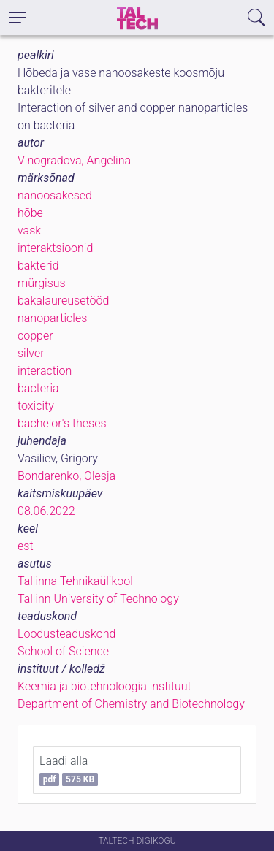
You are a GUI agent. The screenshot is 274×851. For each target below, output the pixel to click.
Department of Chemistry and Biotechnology (131, 704)
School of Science (63, 651)
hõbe (30, 213)
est (26, 546)
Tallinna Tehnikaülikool (75, 581)
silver (31, 353)
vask (29, 230)
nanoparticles (52, 318)
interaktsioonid (55, 248)
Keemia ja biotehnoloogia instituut (104, 686)
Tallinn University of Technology (98, 599)
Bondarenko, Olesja (66, 476)
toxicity (36, 406)
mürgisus (42, 283)
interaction (45, 371)
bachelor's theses (62, 423)
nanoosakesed (55, 195)
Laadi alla (68, 770)
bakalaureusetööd (63, 301)
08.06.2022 (46, 511)
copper (35, 336)
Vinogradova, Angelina (74, 160)
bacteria (38, 388)
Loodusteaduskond (66, 634)
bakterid (38, 265)
